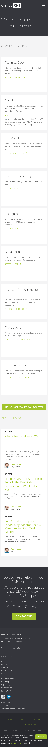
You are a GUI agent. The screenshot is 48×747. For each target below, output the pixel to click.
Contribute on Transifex (18, 340)
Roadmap (5, 682)
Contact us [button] (24, 616)
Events (4, 664)
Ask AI (7, 115)
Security (4, 667)
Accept (41, 737)
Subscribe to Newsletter (10, 648)
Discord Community (16, 709)
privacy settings (17, 743)
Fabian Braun (16, 464)
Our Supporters (7, 670)
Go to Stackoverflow (16, 153)
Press (15, 724)
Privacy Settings (29, 724)
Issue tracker (6, 688)
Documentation (7, 679)
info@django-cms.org (15, 642)
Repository (5, 685)
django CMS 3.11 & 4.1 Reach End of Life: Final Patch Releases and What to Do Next (24, 484)
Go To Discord (11, 188)
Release (8, 432)
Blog (3, 661)
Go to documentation (15, 77)
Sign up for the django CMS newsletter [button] (24, 407)
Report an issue (13, 264)
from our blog (11, 418)
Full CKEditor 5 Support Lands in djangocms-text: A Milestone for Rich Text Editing (22, 526)
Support (11, 719)
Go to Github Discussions (17, 309)
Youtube (4, 706)
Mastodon (5, 703)
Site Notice (36, 719)
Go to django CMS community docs (22, 378)
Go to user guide (12, 229)
